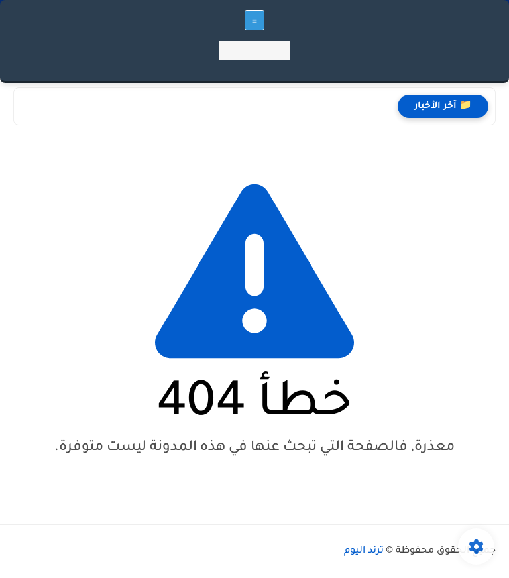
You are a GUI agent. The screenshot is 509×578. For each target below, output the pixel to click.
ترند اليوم (364, 551)
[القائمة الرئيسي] (254, 20)
